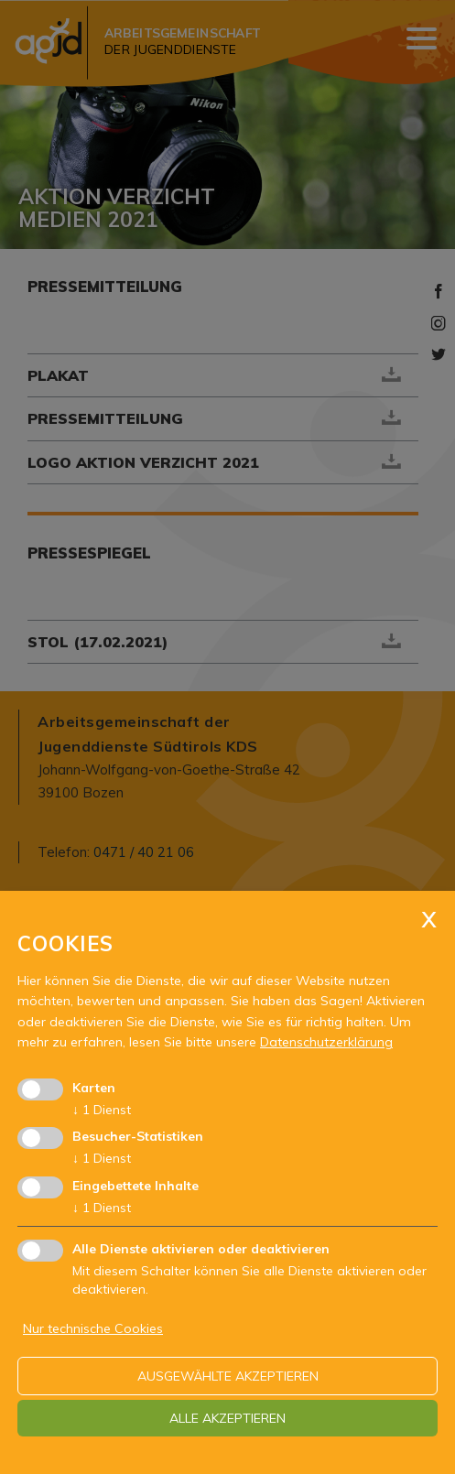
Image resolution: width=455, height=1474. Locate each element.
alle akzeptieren (227, 1418)
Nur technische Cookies (93, 1328)
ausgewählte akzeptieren (228, 1376)
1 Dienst (101, 1109)
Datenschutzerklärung (326, 1042)
